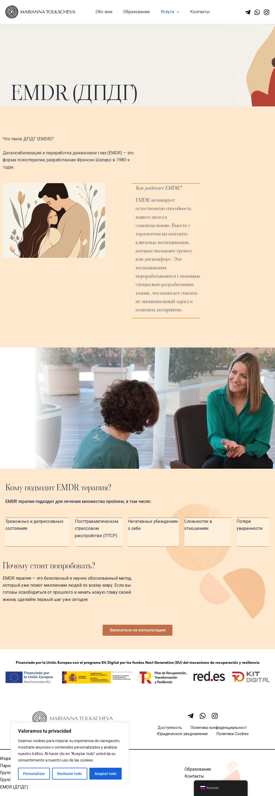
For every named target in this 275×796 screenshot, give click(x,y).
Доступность (171, 729)
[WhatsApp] (257, 12)
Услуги (164, 12)
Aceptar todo (106, 773)
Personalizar (34, 773)
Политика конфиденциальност (216, 729)
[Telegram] (248, 12)
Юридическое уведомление (185, 736)
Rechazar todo (69, 773)
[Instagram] (266, 12)
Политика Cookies (231, 736)
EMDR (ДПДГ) (14, 789)
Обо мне (103, 11)
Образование (133, 11)
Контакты (192, 11)
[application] (171, 12)
